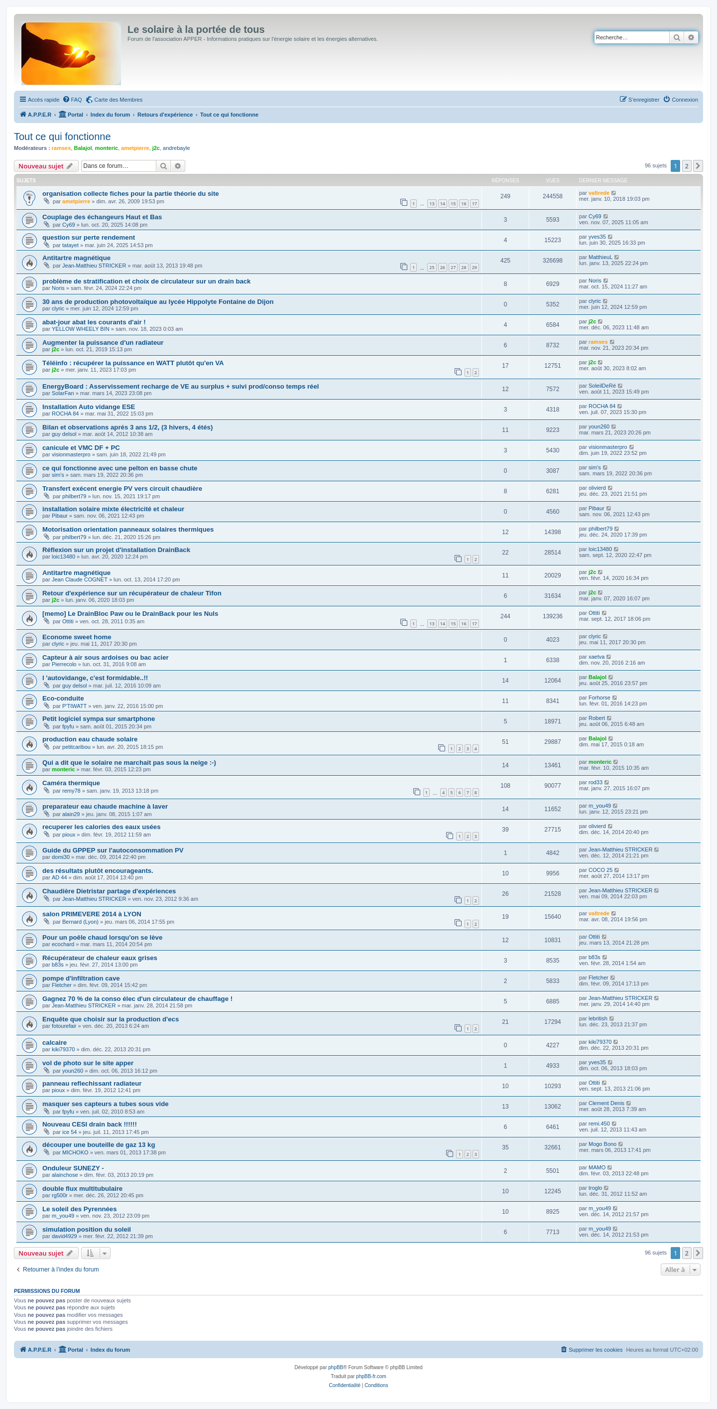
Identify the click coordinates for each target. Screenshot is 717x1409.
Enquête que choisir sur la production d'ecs (110, 1019)
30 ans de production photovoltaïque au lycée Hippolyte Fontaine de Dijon (158, 301)
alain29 (71, 814)
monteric (106, 148)
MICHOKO (75, 1152)
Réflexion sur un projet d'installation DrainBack (116, 550)
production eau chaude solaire (89, 739)
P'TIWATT (74, 706)
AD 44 (59, 877)
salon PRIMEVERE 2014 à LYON (91, 914)
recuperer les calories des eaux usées (101, 827)
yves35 (597, 237)
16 (463, 203)
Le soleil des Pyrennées (79, 1209)
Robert (597, 718)
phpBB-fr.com (371, 1376)
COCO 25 (600, 870)
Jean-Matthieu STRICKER (94, 266)
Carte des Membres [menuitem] (119, 100)
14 (442, 203)
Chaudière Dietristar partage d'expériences (109, 891)
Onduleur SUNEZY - (73, 1168)
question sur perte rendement (88, 237)
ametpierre (135, 148)
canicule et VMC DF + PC (81, 447)
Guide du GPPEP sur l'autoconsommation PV (113, 850)
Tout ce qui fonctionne (62, 136)
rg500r (60, 1195)
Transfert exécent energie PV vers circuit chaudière (122, 488)
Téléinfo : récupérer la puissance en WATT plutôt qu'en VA (133, 363)
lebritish (598, 1018)
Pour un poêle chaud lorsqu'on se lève (102, 937)
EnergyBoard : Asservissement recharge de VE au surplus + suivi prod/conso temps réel (180, 386)
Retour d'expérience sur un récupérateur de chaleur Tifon (132, 593)
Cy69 (68, 225)
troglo (595, 1188)
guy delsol (64, 434)
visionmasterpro (71, 454)
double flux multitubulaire (82, 1188)
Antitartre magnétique (76, 258)
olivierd (597, 488)
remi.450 (599, 1124)
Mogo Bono (602, 1144)
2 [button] (687, 165)
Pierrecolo (64, 664)
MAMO (597, 1167)
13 (431, 203)
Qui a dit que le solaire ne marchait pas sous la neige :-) (129, 762)
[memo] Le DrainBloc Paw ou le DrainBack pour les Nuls (130, 613)
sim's (58, 475)
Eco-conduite (63, 698)
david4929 (64, 1236)
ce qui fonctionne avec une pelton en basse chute (119, 468)
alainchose (65, 1175)
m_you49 (600, 806)
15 (453, 203)
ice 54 (69, 1132)
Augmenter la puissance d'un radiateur (103, 342)
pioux (68, 835)
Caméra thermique (71, 783)
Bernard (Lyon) (80, 922)
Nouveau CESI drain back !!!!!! (89, 1124)
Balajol (83, 148)
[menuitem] (72, 100)
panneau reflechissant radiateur (91, 1083)
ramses (61, 148)
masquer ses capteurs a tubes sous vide (105, 1104)
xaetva (596, 657)
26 (442, 267)
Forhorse (599, 698)
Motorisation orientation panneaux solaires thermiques (128, 529)
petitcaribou (76, 747)
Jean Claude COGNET (80, 579)
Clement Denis (606, 1103)
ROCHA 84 (65, 414)
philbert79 (74, 496)
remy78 (71, 791)
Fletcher (62, 985)
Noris (58, 288)
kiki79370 (63, 1049)
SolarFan (63, 393)
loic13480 (63, 557)
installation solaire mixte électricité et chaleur (113, 509)
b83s (58, 965)
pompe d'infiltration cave (81, 978)
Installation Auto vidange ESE (88, 407)
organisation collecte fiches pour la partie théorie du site (130, 193)
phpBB (335, 1367)
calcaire (54, 1042)
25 (431, 267)
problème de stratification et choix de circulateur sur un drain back (146, 281)
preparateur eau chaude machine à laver (105, 806)
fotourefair (64, 1026)
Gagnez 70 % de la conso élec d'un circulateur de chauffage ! (137, 998)
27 (453, 267)
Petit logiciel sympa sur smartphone (98, 718)
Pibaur (60, 516)
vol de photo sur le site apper (87, 1063)
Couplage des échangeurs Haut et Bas (102, 217)
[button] (698, 166)
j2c (156, 148)
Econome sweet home (77, 637)
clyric (58, 308)
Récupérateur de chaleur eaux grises (99, 958)
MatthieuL (600, 257)
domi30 (61, 857)
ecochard (63, 944)
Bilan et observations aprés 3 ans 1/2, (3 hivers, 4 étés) (127, 427)
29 (474, 267)
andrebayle (176, 148)
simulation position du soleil (86, 1229)
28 (463, 267)
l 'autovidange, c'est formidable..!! (95, 678)
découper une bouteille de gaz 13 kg (98, 1144)
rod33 (595, 782)
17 (474, 203)
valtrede (599, 193)
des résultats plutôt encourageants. (97, 870)
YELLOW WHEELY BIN (81, 329)
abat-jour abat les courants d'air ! (94, 322)
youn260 (599, 426)
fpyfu (68, 726)
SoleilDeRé (602, 386)
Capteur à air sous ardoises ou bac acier (105, 657)
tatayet (70, 245)
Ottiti (68, 621)
